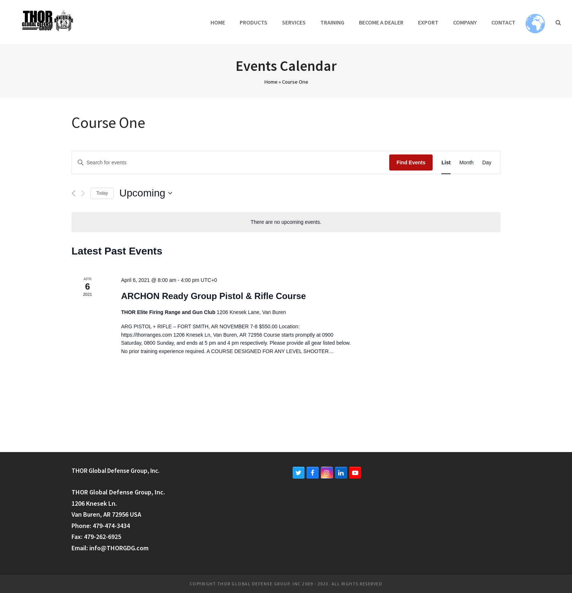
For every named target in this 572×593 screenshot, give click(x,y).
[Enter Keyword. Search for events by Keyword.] (230, 162)
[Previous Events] (74, 193)
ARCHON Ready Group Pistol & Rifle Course (213, 296)
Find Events (411, 162)
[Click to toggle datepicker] (145, 193)
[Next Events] (83, 193)
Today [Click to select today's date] (102, 193)
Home (271, 81)
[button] (558, 22)
